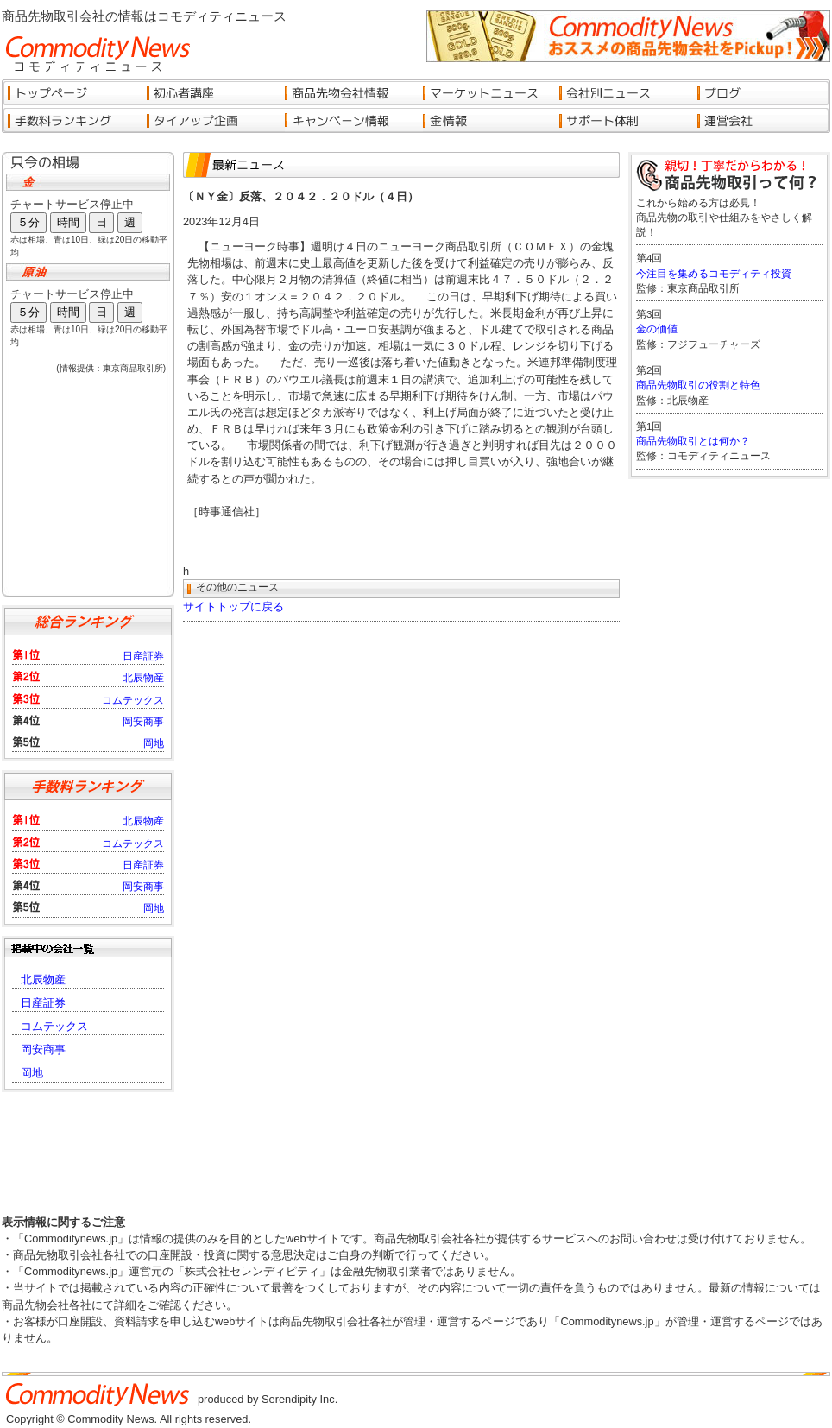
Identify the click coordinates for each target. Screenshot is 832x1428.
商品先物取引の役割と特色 (698, 385)
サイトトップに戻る (233, 606)
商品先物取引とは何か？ (693, 441)
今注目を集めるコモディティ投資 (713, 274)
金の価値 (657, 329)
